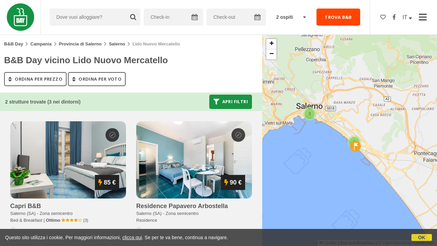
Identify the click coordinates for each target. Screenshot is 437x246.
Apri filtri (230, 102)
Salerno (117, 43)
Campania (41, 43)
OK (421, 237)
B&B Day (13, 43)
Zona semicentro (56, 213)
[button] (309, 114)
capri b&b (25, 206)
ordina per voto (97, 79)
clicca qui (132, 237)
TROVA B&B (338, 17)
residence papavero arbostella (182, 206)
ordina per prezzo (35, 79)
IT (407, 17)
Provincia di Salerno (80, 43)
